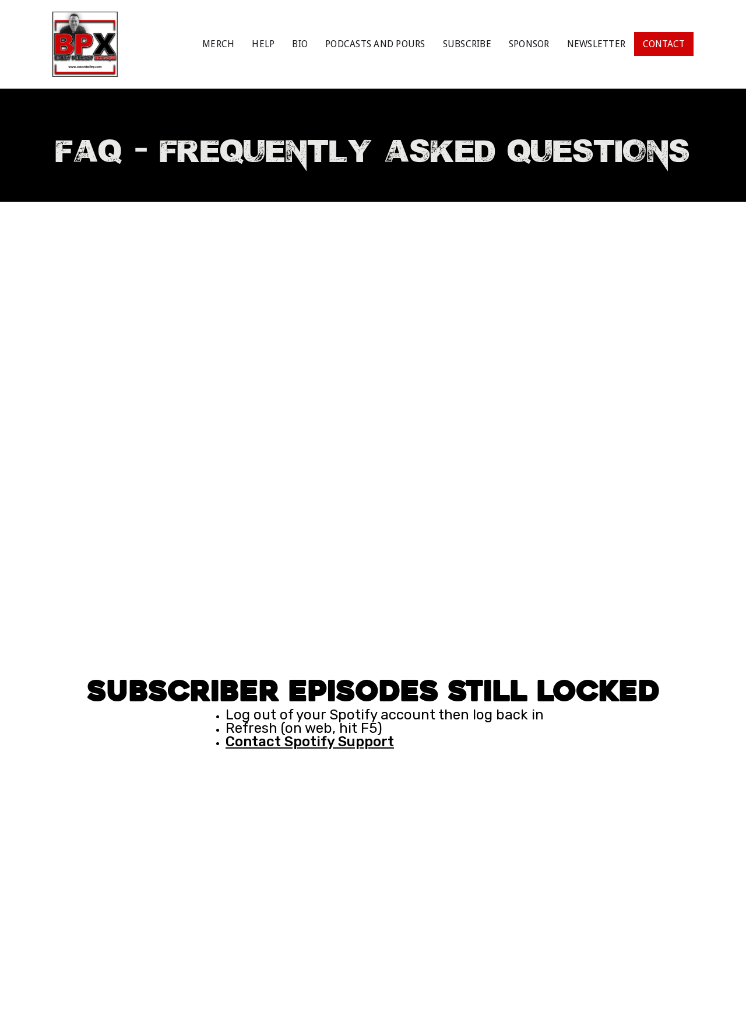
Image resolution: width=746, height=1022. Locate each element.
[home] (85, 44)
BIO (300, 44)
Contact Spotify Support (310, 741)
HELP (263, 44)
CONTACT (664, 44)
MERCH (218, 44)
